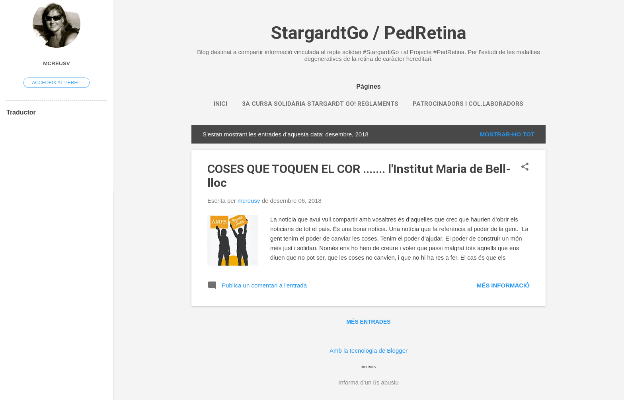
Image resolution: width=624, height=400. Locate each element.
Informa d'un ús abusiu (368, 382)
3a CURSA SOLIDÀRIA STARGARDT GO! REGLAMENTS (320, 103)
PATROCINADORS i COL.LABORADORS (468, 103)
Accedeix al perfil (56, 82)
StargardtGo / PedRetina (368, 32)
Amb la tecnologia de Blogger (369, 350)
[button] (525, 167)
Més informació (503, 285)
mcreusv (56, 63)
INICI (220, 103)
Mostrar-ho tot (507, 134)
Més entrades (368, 321)
